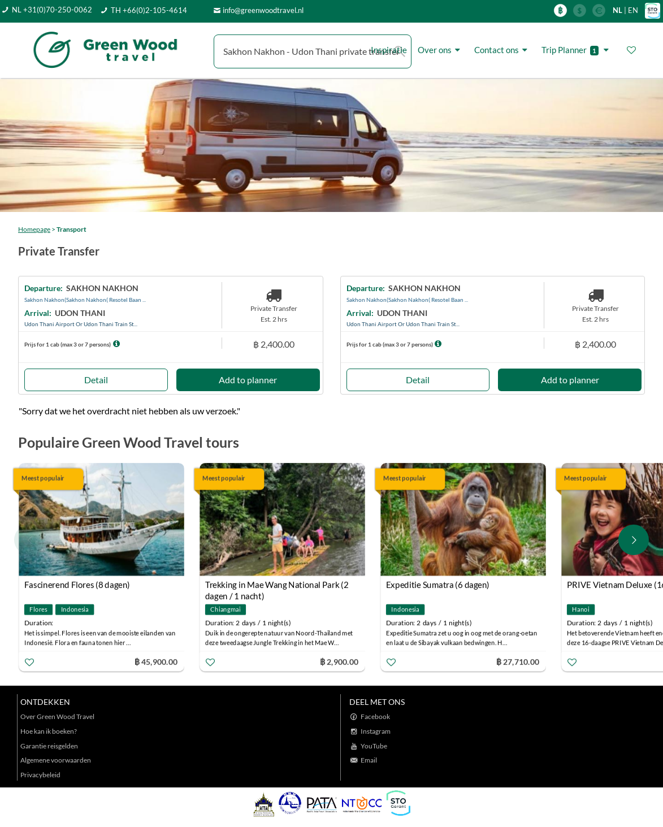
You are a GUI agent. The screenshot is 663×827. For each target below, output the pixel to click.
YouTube (374, 746)
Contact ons (502, 50)
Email (369, 760)
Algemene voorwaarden (55, 760)
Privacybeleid (40, 774)
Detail (96, 379)
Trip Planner (576, 50)
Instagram (376, 731)
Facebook (375, 716)
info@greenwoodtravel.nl (263, 10)
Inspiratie (389, 50)
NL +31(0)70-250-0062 (52, 9)
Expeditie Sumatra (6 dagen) (437, 584)
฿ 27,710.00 (517, 661)
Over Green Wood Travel (57, 716)
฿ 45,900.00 (156, 661)
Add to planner (248, 379)
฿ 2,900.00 (339, 661)
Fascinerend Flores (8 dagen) (77, 584)
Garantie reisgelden (49, 746)
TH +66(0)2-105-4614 (149, 10)
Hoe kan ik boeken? (48, 731)
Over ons (440, 50)
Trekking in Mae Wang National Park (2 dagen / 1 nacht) (277, 585)
